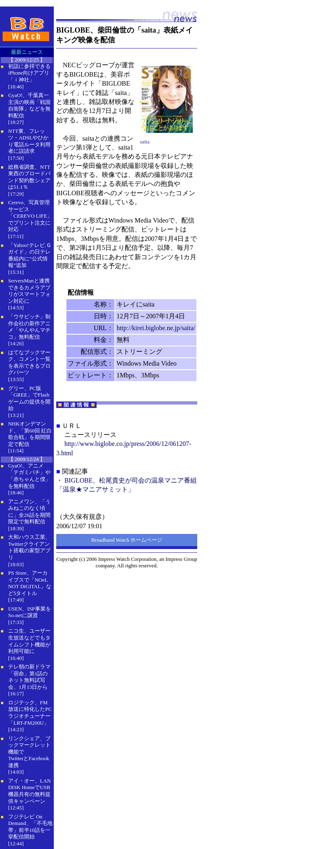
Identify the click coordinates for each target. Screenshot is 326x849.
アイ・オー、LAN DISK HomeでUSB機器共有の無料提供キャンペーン (29, 791)
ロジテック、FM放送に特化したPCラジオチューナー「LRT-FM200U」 (30, 712)
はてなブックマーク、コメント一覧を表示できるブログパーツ (29, 362)
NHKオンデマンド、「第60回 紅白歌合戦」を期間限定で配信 (30, 434)
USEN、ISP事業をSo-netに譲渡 (29, 612)
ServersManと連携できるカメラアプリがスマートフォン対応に (29, 291)
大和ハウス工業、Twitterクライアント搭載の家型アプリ (29, 547)
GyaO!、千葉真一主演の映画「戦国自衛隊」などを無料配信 (29, 105)
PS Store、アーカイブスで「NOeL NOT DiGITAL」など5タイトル (29, 583)
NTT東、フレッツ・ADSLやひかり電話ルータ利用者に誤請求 (29, 141)
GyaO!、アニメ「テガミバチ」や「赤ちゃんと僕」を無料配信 (29, 476)
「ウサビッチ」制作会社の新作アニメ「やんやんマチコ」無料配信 (29, 326)
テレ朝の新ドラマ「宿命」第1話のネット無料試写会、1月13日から (29, 677)
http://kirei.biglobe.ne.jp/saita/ (156, 327)
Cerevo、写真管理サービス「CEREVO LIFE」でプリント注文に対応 (30, 215)
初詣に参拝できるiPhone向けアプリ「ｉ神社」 (29, 73)
